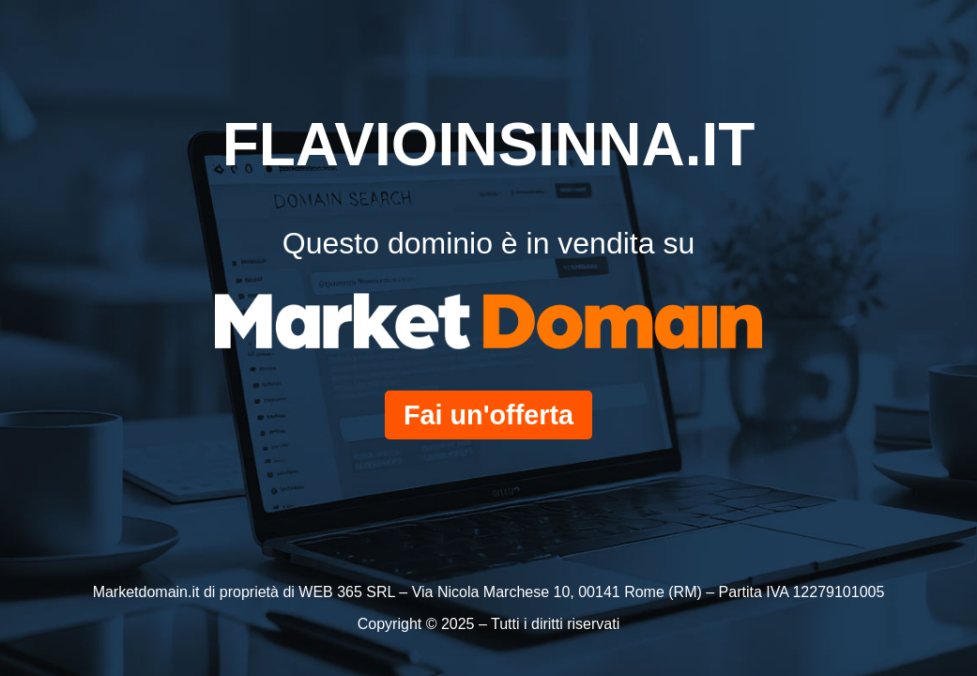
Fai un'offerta (488, 415)
